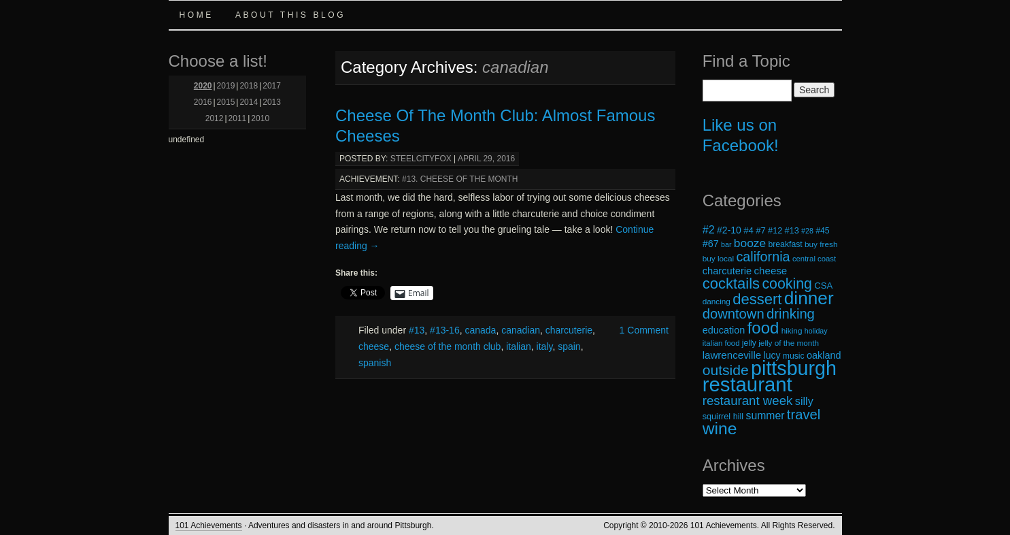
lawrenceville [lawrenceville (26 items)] (732, 355)
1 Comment (644, 330)
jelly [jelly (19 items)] (749, 343)
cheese (373, 346)
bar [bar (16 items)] (726, 244)
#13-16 (445, 330)
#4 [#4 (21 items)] (748, 230)
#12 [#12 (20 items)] (775, 231)
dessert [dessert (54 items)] (757, 299)
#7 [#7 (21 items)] (761, 230)
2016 (203, 102)
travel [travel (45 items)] (803, 414)
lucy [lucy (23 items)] (772, 355)
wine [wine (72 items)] (720, 428)
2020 (203, 86)
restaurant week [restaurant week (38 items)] (748, 400)
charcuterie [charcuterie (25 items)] (727, 270)
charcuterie (568, 330)
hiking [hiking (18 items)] (792, 330)
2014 (248, 102)
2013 (272, 102)
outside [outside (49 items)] (726, 370)
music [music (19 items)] (794, 356)
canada (480, 330)
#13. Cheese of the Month (460, 179)
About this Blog (290, 15)
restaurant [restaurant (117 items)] (747, 384)
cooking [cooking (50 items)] (787, 284)
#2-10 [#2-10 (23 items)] (729, 230)
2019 (226, 86)
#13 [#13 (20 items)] (792, 231)
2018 (248, 86)
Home (197, 15)
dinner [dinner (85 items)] (809, 298)
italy (545, 346)
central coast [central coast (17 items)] (814, 259)
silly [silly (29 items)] (804, 401)
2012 (214, 118)
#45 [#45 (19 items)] (822, 231)
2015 (226, 102)
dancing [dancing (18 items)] (716, 301)
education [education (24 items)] (724, 330)
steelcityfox (421, 158)
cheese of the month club (447, 346)
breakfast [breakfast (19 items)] (785, 244)
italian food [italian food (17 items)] (721, 343)
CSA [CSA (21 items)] (823, 285)
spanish (374, 362)
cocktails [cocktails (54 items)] (731, 283)
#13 (416, 330)
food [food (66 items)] (763, 328)
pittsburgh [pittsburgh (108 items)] (794, 368)
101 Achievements (208, 525)
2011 (238, 118)
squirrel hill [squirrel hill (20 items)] (723, 416)
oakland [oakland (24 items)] (824, 355)
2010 (260, 118)
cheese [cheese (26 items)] (771, 270)
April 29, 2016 (486, 158)
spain (569, 346)
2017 (272, 86)
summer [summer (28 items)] (765, 415)
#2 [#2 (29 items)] (709, 229)
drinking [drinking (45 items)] (791, 313)
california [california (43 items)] (763, 256)
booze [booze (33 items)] (750, 243)
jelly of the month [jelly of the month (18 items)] (788, 342)
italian (518, 346)
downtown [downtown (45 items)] (733, 313)
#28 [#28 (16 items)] (807, 231)
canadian (520, 330)
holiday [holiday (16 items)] (816, 331)
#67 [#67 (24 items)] (711, 243)
